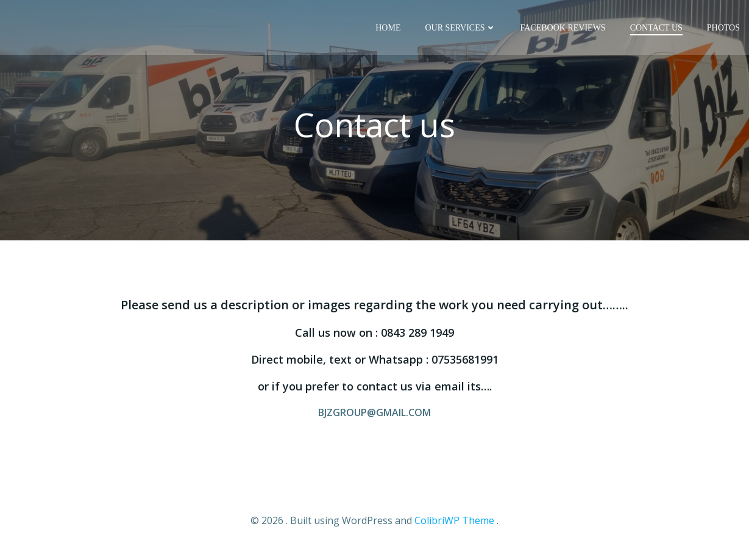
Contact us (656, 27)
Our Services (460, 27)
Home (387, 27)
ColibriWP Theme (454, 520)
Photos (723, 27)
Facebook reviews (563, 27)
